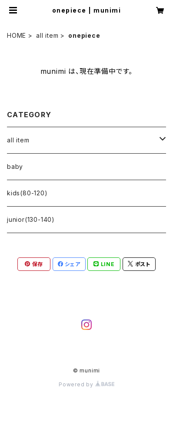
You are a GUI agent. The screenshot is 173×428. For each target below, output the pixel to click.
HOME (16, 35)
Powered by (86, 384)
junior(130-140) (31, 219)
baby (15, 166)
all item (47, 35)
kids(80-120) (27, 193)
